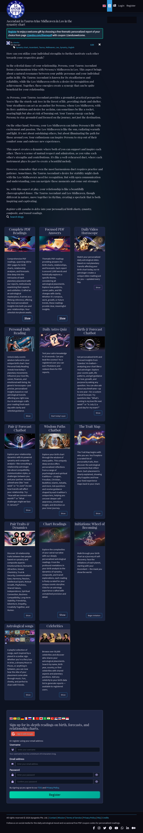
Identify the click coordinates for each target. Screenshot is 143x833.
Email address (17, 759)
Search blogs (15, 216)
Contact (52, 817)
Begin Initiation (94, 615)
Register (131, 5)
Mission (61, 817)
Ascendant (33, 47)
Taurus (42, 47)
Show (27, 318)
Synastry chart (22, 47)
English (71, 47)
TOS (40, 787)
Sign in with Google (22, 734)
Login (121, 5)
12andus (16, 42)
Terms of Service (74, 817)
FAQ (99, 817)
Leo (57, 47)
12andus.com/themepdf (39, 35)
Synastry (63, 47)
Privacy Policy (52, 787)
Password (15, 770)
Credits (105, 817)
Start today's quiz (58, 416)
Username (15, 744)
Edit (92, 44)
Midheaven (50, 47)
